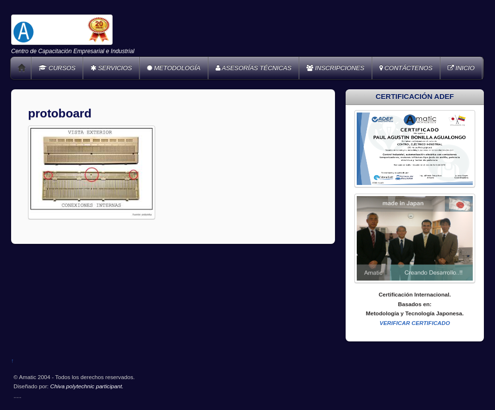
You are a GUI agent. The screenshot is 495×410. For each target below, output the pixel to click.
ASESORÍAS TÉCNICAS (253, 67)
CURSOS (57, 67)
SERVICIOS (111, 67)
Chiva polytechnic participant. (87, 386)
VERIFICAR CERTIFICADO (414, 323)
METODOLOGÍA (174, 67)
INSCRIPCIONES (335, 67)
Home (22, 68)
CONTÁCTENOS (406, 67)
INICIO (461, 67)
